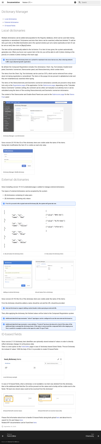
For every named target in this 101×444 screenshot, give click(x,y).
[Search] (89, 2)
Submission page (49, 85)
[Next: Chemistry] (92, 435)
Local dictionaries (11, 19)
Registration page (19, 85)
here (57, 417)
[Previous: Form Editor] (9, 435)
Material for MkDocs (13, 442)
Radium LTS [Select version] (26, 2)
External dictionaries (12, 22)
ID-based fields (10, 26)
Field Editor (25, 347)
